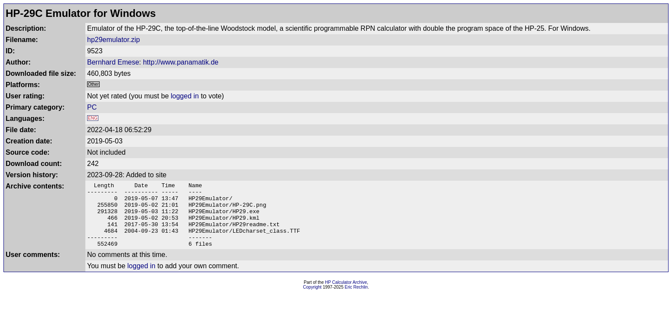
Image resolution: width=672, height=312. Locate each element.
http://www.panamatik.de (180, 62)
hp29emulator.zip (113, 39)
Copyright (312, 300)
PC (92, 107)
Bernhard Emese (113, 62)
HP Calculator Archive (346, 295)
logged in (185, 96)
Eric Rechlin (356, 300)
